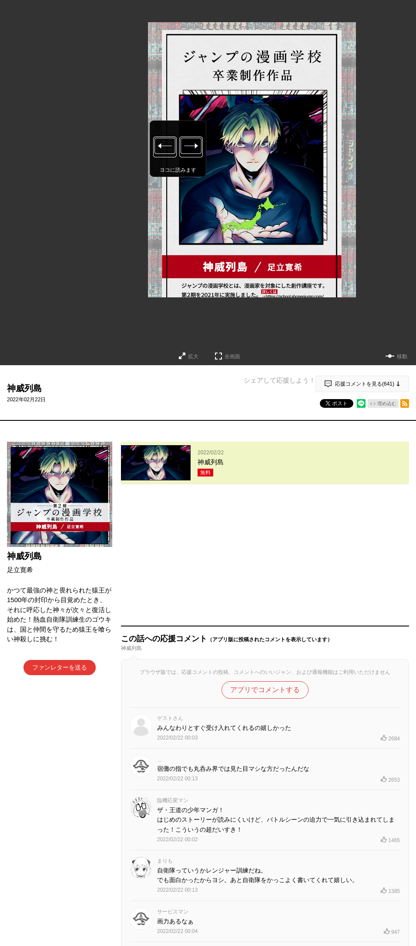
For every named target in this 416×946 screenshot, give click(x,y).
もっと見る (261, 889)
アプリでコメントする (265, 566)
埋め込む (386, 403)
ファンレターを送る (59, 667)
